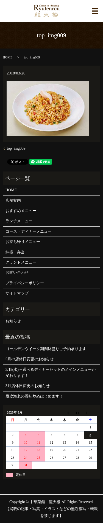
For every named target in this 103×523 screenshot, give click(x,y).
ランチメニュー (18, 221)
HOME (7, 57)
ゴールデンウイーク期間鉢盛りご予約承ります (45, 349)
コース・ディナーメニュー (28, 231)
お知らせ (13, 321)
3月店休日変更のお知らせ (27, 386)
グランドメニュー (20, 262)
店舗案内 (13, 201)
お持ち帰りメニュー (22, 242)
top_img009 (16, 148)
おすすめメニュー (20, 211)
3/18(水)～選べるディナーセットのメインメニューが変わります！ (50, 373)
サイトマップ (17, 293)
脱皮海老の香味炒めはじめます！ (34, 396)
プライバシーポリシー (24, 283)
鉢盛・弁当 (15, 252)
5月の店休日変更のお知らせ (29, 359)
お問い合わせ (17, 272)
